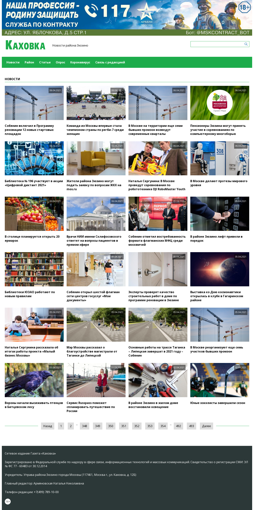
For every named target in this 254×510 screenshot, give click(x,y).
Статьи (45, 62)
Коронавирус (80, 62)
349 (97, 426)
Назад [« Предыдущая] (47, 426)
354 (162, 426)
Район (29, 62)
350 (110, 426)
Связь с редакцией (110, 62)
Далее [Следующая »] (206, 426)
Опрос (60, 62)
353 (149, 426)
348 (84, 426)
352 (136, 426)
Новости (13, 62)
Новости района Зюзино (70, 45)
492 (178, 426)
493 (191, 426)
